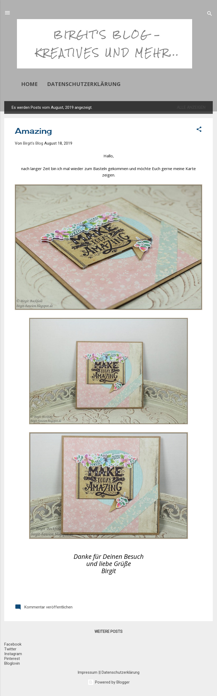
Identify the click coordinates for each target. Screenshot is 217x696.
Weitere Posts (108, 631)
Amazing (33, 131)
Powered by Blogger (109, 682)
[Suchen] (209, 14)
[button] (199, 130)
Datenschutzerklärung (84, 84)
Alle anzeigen (191, 107)
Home (29, 84)
